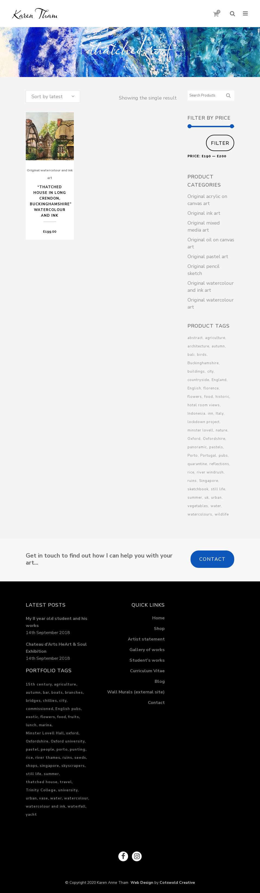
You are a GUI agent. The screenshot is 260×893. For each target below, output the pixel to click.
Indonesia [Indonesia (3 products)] (196, 413)
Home (158, 617)
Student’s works (147, 659)
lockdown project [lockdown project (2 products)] (204, 422)
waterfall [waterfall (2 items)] (76, 805)
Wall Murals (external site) (136, 691)
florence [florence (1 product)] (211, 388)
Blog (160, 680)
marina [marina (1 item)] (45, 723)
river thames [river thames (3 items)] (47, 756)
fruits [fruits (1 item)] (73, 715)
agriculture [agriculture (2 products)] (215, 337)
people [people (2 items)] (47, 748)
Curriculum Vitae (147, 670)
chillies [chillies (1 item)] (50, 699)
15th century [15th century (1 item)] (39, 683)
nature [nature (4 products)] (221, 430)
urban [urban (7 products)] (216, 497)
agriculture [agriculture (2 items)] (65, 683)
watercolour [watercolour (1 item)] (76, 797)
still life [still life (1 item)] (34, 772)
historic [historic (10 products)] (222, 396)
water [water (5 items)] (56, 797)
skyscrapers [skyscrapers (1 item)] (73, 764)
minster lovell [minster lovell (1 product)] (200, 430)
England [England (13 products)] (219, 379)
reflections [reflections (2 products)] (219, 464)
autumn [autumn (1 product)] (218, 346)
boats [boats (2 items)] (57, 691)
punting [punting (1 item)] (77, 748)
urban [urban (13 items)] (31, 797)
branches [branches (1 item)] (74, 691)
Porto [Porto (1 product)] (193, 455)
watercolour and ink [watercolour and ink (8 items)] (45, 805)
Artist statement (146, 638)
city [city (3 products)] (210, 371)
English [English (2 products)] (194, 388)
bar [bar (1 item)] (46, 691)
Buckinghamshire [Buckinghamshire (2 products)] (203, 363)
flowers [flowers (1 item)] (47, 715)
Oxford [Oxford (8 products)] (194, 438)
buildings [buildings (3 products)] (196, 371)
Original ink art (204, 213)
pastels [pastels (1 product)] (216, 447)
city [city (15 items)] (62, 699)
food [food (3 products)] (208, 396)
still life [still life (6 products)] (218, 489)
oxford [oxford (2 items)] (72, 731)
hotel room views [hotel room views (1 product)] (204, 405)
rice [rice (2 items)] (29, 756)
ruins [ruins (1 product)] (192, 480)
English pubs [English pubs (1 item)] (68, 707)
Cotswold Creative (177, 881)
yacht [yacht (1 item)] (31, 813)
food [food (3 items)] (61, 715)
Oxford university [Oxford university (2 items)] (68, 740)
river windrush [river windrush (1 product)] (210, 472)
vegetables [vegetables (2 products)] (198, 506)
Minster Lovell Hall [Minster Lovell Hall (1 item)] (45, 731)
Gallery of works (147, 648)
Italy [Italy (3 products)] (220, 413)
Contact (212, 559)
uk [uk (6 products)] (207, 497)
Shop (159, 627)
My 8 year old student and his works (56, 620)
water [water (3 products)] (216, 506)
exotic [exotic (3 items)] (32, 715)
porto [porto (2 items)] (62, 748)
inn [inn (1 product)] (210, 413)
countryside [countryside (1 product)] (198, 379)
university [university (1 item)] (68, 788)
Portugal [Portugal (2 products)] (208, 455)
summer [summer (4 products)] (195, 497)
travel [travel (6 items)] (66, 780)
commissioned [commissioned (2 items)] (39, 707)
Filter (220, 143)
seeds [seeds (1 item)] (80, 756)
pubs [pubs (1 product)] (223, 455)
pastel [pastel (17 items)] (32, 748)
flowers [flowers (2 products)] (195, 396)
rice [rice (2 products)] (191, 472)
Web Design (140, 881)
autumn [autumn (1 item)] (33, 691)
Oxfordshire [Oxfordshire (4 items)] (37, 740)
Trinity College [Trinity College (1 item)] (41, 788)
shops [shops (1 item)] (31, 764)
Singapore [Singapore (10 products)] (208, 480)
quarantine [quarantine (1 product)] (197, 464)
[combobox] (53, 97)
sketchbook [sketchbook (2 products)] (198, 489)
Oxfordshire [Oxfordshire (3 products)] (214, 438)
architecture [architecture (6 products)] (198, 346)
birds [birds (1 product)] (202, 354)
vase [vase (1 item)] (43, 797)
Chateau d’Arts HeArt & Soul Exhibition (56, 646)
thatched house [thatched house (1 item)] (42, 780)
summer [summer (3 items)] (51, 772)
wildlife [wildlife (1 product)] (222, 514)
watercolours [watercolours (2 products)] (200, 514)
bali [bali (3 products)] (191, 354)
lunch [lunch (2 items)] (31, 723)
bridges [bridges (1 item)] (33, 699)
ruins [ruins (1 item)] (67, 756)
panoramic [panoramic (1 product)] (197, 447)
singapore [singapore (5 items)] (49, 764)
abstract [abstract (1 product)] (195, 337)
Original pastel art (208, 256)
